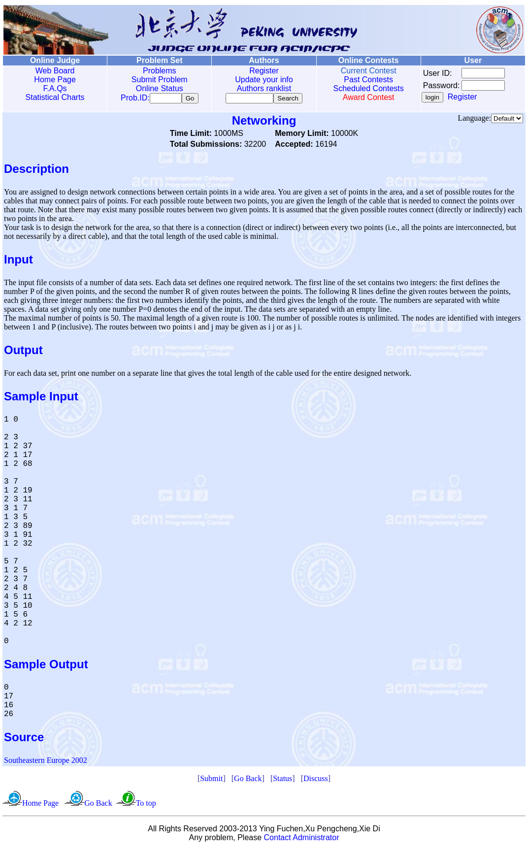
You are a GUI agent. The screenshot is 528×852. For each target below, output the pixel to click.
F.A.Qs (55, 88)
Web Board (55, 70)
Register (264, 70)
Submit (211, 780)
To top (146, 805)
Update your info (264, 79)
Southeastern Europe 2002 (45, 762)
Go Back (248, 780)
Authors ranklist (264, 88)
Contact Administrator (301, 839)
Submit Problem (160, 79)
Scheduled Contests (368, 88)
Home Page (55, 79)
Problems (159, 70)
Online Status (159, 88)
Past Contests (368, 79)
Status (282, 780)
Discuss (315, 780)
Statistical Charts (55, 97)
